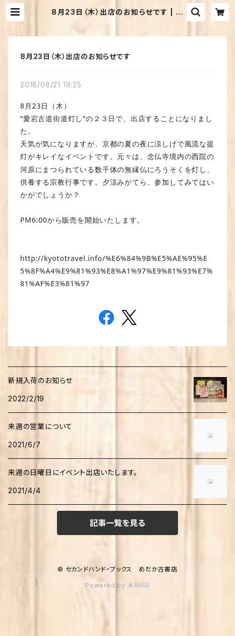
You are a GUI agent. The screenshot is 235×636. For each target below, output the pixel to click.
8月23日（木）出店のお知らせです (75, 56)
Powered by (117, 585)
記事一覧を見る (117, 523)
